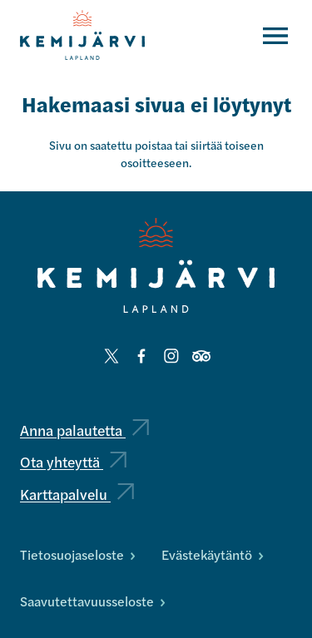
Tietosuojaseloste (77, 554)
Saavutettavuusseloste (92, 601)
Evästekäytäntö (212, 554)
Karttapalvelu (77, 493)
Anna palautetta (84, 429)
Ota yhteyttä (73, 461)
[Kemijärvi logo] (156, 265)
